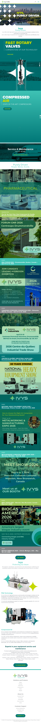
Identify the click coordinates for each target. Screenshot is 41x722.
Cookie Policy (27, 720)
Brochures (20, 711)
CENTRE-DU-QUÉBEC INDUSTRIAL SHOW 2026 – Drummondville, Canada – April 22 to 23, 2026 (18, 359)
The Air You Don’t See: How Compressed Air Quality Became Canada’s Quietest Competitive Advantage (18, 215)
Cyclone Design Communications (21, 721)
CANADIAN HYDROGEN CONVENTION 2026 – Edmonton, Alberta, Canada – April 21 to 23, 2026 (20, 311)
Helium (20, 688)
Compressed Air (20, 687)
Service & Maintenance (20, 708)
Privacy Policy (33, 720)
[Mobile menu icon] (38, 2)
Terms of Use (21, 720)
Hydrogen (20, 683)
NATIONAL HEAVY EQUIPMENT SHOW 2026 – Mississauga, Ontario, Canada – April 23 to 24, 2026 (18, 407)
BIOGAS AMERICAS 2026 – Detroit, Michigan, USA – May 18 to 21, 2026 (20, 551)
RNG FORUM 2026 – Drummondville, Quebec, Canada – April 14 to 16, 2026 (20, 263)
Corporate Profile (20, 696)
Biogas (20, 682)
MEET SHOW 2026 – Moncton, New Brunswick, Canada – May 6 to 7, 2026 (20, 503)
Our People (20, 697)
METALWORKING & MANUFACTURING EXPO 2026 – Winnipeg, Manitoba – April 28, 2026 (18, 455)
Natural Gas (20, 685)
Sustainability (20, 699)
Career (20, 702)
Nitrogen (20, 690)
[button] (39, 62)
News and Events (20, 701)
